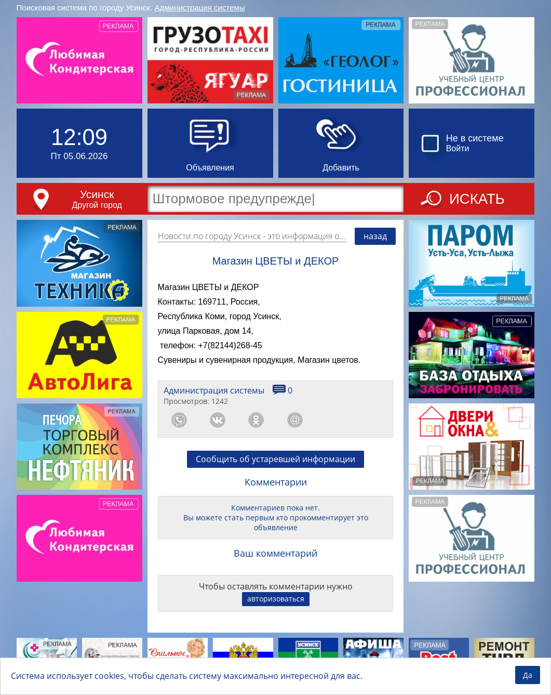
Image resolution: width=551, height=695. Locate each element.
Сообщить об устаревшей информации (275, 459)
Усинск (97, 194)
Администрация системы (200, 7)
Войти (457, 148)
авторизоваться (275, 599)
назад (375, 236)
